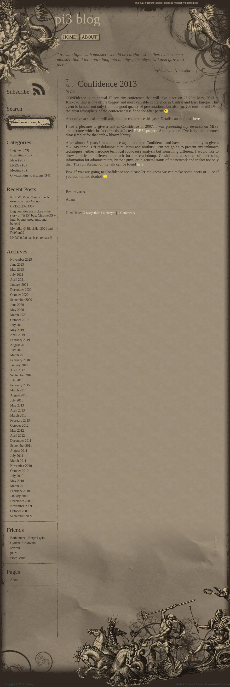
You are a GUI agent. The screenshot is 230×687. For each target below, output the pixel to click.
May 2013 (17, 405)
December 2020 (21, 290)
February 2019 (20, 340)
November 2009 (21, 506)
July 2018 (16, 350)
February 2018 (20, 360)
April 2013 (17, 410)
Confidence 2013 (107, 84)
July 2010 (16, 476)
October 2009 (19, 511)
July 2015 (16, 380)
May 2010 (17, 481)
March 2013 (18, 415)
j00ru (13, 553)
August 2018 (19, 345)
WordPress (224, 684)
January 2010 (19, 496)
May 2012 (17, 430)
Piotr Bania (17, 558)
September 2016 (21, 375)
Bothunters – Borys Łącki (27, 538)
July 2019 (16, 325)
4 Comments (126, 213)
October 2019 (19, 320)
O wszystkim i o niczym (26, 175)
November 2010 (21, 466)
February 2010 (20, 491)
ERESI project (145, 131)
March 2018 (18, 355)
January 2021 (19, 284)
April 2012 (17, 435)
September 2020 (21, 300)
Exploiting (17, 155)
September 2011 (21, 445)
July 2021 (16, 274)
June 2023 (17, 264)
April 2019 (17, 335)
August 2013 (19, 395)
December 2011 (21, 440)
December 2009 (21, 501)
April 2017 (17, 370)
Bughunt (16, 150)
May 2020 (17, 310)
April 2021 (17, 279)
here (196, 119)
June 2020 (17, 305)
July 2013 (16, 400)
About (89, 37)
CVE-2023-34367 (22, 206)
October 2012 (19, 425)
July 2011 (16, 456)
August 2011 (18, 450)
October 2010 (19, 471)
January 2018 (19, 365)
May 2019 (17, 330)
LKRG (14, 165)
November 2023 (21, 259)
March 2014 (18, 390)
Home (69, 37)
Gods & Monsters (185, 684)
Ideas (13, 160)
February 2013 (20, 420)
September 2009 (21, 516)
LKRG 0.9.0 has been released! (31, 238)
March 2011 (18, 461)
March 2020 (18, 315)
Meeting (16, 170)
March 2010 (18, 486)
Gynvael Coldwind (23, 543)
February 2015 (20, 385)
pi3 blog (28, 684)
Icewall (15, 548)
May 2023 (17, 269)
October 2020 (19, 295)
